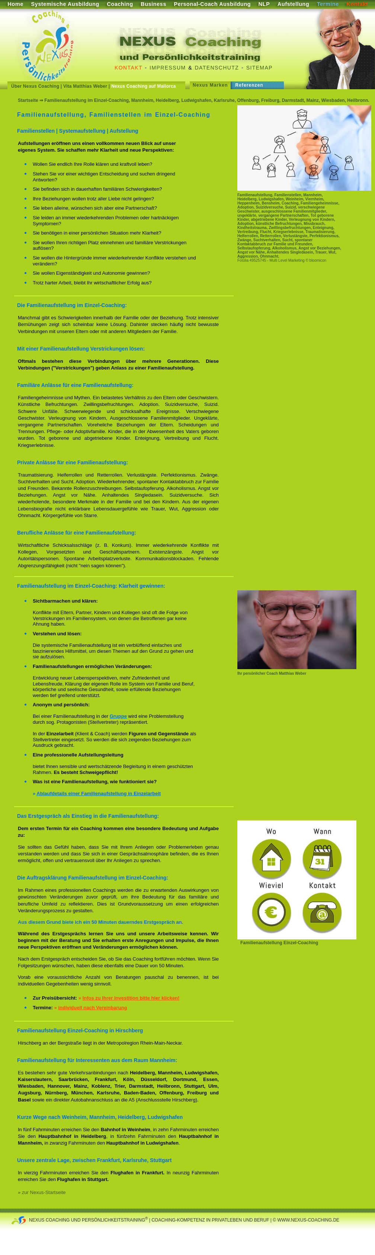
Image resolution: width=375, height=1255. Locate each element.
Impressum (168, 68)
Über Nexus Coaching (35, 86)
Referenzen (249, 85)
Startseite (28, 100)
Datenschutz (217, 68)
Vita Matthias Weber (85, 86)
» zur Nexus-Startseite (42, 1192)
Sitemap (259, 68)
